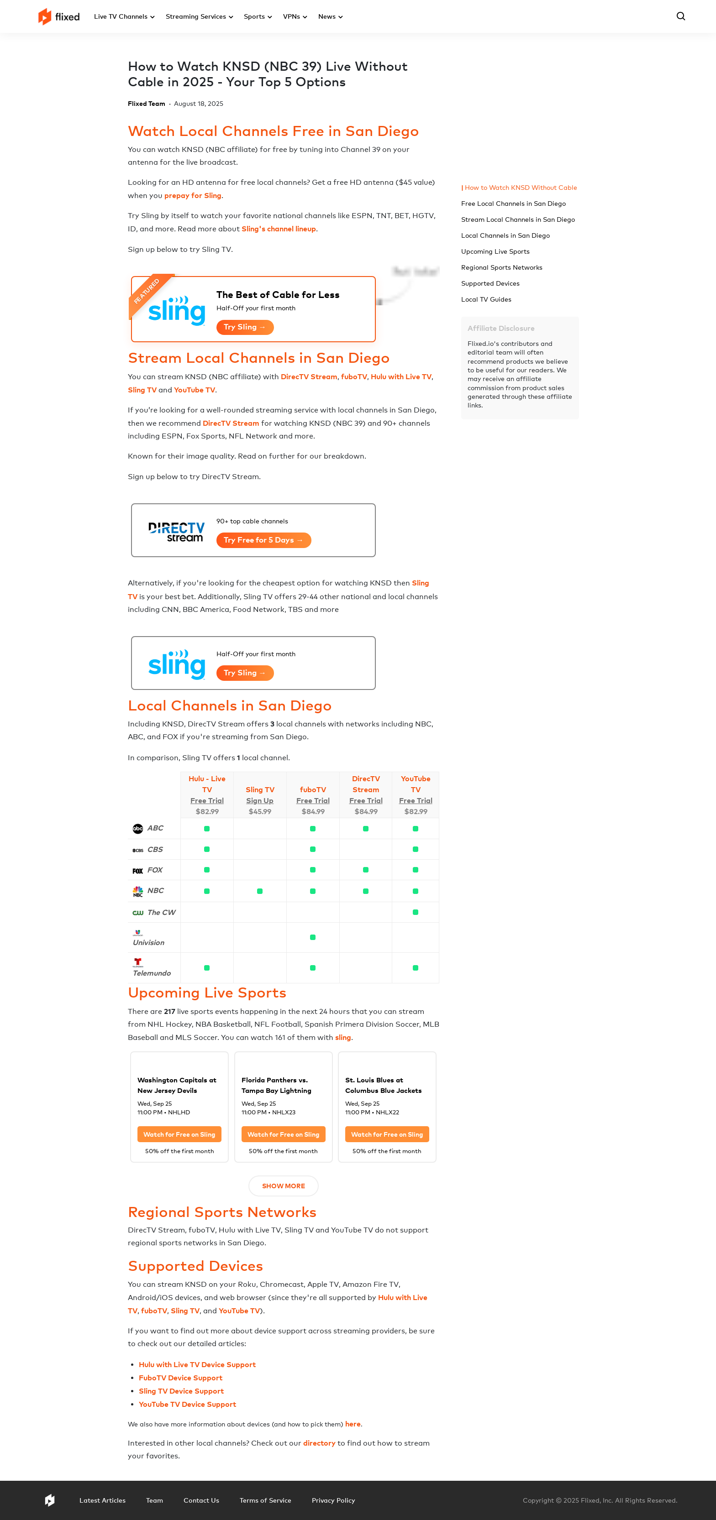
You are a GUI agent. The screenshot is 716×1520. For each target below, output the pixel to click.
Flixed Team (146, 103)
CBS (155, 849)
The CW (161, 912)
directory (319, 1442)
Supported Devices (490, 283)
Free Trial (207, 800)
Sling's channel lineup (279, 228)
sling (343, 1037)
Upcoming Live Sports (495, 251)
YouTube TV (194, 389)
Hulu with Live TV (401, 376)
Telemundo (151, 972)
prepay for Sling (192, 195)
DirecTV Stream (309, 376)
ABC (155, 827)
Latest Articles (102, 1500)
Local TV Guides (486, 299)
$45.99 (259, 811)
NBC (155, 890)
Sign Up (260, 800)
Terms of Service (265, 1500)
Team (154, 1500)
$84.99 (313, 811)
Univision (148, 942)
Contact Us (201, 1500)
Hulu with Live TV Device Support (197, 1364)
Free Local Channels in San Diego (513, 203)
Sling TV (142, 389)
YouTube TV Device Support (187, 1404)
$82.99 (207, 811)
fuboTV (354, 376)
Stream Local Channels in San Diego (518, 219)
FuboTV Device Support (180, 1377)
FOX (154, 869)
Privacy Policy (333, 1500)
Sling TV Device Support (181, 1390)
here (353, 1423)
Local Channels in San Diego (505, 235)
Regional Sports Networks (501, 267)
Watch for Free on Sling (179, 1134)
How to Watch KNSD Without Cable (521, 187)
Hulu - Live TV (207, 784)
